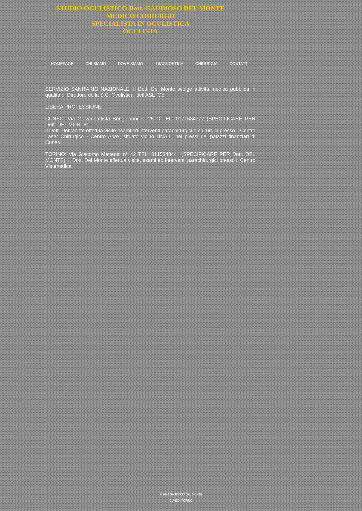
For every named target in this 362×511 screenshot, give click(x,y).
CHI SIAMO (95, 63)
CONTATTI (239, 63)
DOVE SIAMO (130, 63)
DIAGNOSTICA (169, 63)
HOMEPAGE (62, 63)
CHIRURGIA (206, 63)
